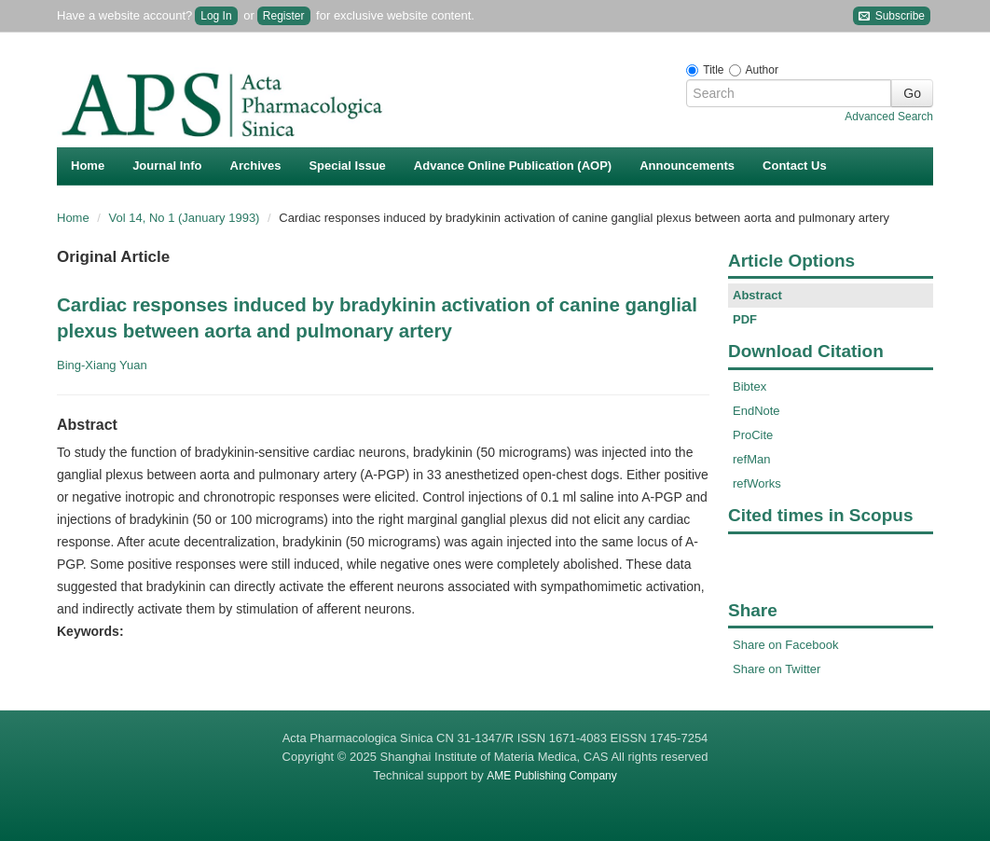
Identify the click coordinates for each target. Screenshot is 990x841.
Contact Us (795, 165)
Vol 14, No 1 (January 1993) (186, 218)
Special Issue (347, 165)
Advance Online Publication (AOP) (513, 165)
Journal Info (166, 165)
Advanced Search (889, 116)
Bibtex (749, 386)
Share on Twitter (776, 669)
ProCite (753, 435)
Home (87, 165)
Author (762, 69)
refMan (751, 459)
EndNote (756, 411)
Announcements (687, 165)
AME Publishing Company (551, 775)
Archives (256, 165)
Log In (215, 15)
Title (713, 69)
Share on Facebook (785, 645)
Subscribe (892, 16)
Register (284, 15)
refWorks (757, 483)
